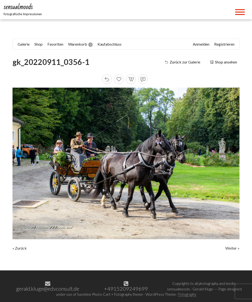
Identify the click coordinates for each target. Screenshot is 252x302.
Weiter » (232, 248)
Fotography (187, 294)
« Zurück (20, 248)
